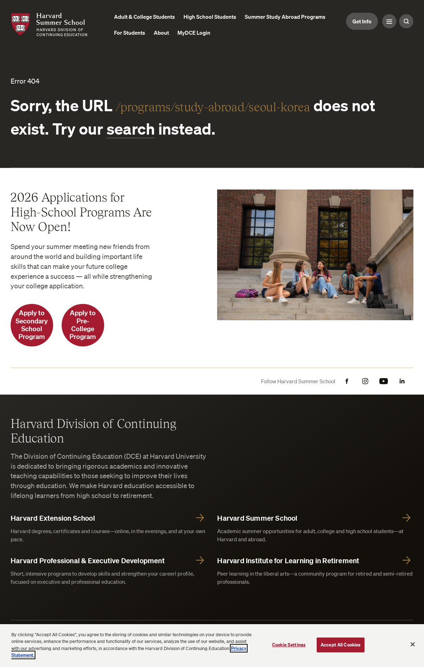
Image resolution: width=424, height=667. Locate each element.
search (131, 128)
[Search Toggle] (406, 21)
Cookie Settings (289, 644)
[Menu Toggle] (389, 21)
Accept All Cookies (341, 644)
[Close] (412, 644)
